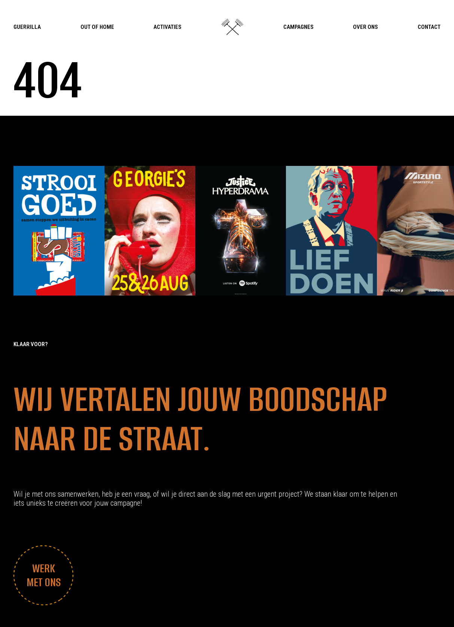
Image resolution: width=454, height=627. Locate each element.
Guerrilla (27, 27)
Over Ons (365, 27)
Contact (429, 27)
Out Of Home (97, 27)
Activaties (167, 27)
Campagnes (298, 27)
